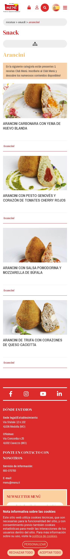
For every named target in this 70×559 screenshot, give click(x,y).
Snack (22, 22)
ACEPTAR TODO (50, 552)
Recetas (10, 22)
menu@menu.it (11, 482)
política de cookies (44, 536)
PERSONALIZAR (35, 544)
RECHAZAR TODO (21, 552)
